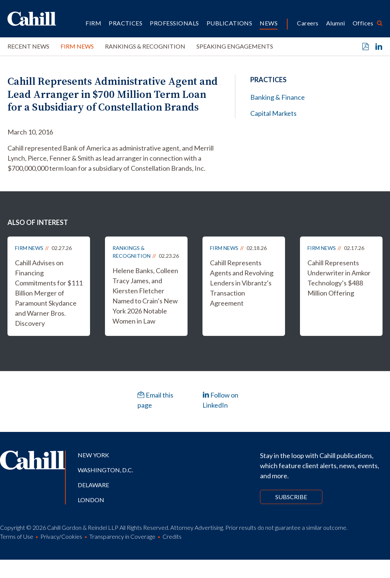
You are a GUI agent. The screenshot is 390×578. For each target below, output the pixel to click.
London (91, 499)
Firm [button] (93, 23)
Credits (172, 536)
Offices (363, 23)
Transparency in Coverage (122, 536)
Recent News (28, 46)
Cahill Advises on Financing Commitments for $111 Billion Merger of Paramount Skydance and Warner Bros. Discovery (49, 293)
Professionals (174, 23)
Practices (125, 23)
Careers (307, 23)
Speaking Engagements (234, 46)
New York (93, 454)
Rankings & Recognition (145, 46)
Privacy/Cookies (61, 536)
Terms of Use (16, 536)
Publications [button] (230, 23)
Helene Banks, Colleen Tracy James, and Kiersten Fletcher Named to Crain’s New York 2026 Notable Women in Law (145, 295)
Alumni (335, 23)
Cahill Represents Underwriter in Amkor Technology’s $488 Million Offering (339, 278)
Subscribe (291, 496)
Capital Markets (273, 113)
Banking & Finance (277, 97)
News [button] (269, 23)
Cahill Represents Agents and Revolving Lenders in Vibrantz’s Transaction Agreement (241, 283)
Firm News (77, 46)
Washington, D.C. (105, 469)
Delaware (93, 484)
